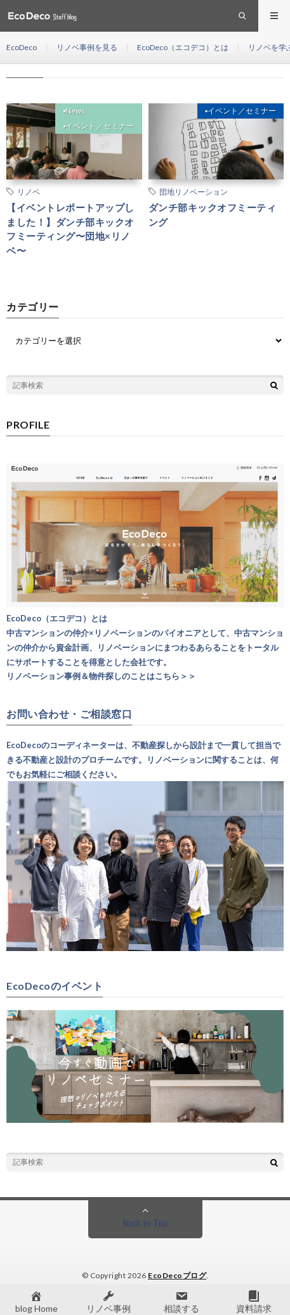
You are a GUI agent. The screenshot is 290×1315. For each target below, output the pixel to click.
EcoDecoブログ (177, 1275)
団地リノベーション (193, 191)
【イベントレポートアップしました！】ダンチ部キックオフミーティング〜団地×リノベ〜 (70, 229)
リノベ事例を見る (86, 47)
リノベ (28, 191)
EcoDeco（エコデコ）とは (182, 47)
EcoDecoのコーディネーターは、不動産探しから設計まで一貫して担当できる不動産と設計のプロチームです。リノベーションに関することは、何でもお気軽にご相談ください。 (143, 759)
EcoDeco (21, 47)
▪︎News (74, 110)
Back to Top (145, 1222)
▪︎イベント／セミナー (98, 126)
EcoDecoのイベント (54, 986)
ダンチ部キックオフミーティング (212, 215)
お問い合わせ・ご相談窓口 (69, 714)
